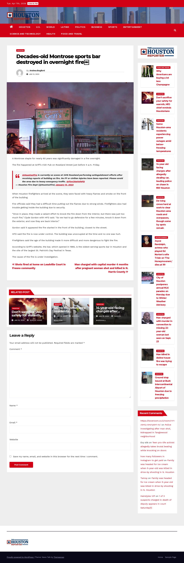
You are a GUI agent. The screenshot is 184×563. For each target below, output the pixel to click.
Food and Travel (71, 34)
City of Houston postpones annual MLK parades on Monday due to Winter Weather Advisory (163, 291)
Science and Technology (25, 34)
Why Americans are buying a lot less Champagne (164, 78)
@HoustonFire (29, 175)
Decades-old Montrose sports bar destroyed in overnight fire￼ (58, 59)
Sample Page (170, 557)
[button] (175, 30)
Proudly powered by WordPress (20, 557)
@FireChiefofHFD (75, 181)
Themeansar (59, 557)
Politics (80, 27)
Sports (112, 27)
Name (13, 405)
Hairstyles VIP (148, 496)
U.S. (38, 27)
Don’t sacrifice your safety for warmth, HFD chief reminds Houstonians (164, 104)
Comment (15, 349)
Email (13, 422)
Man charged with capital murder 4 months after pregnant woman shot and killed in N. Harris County (101, 268)
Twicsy (144, 478)
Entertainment (132, 27)
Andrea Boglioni (37, 70)
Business (96, 27)
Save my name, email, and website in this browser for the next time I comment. (55, 456)
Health (50, 34)
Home (160, 557)
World (50, 27)
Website (13, 439)
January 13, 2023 (64, 184)
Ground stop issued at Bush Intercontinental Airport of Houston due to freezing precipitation (163, 387)
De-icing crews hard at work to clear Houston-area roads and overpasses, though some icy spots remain (163, 214)
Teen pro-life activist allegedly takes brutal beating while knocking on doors (157, 446)
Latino (65, 27)
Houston (24, 27)
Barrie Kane (34, 320)
